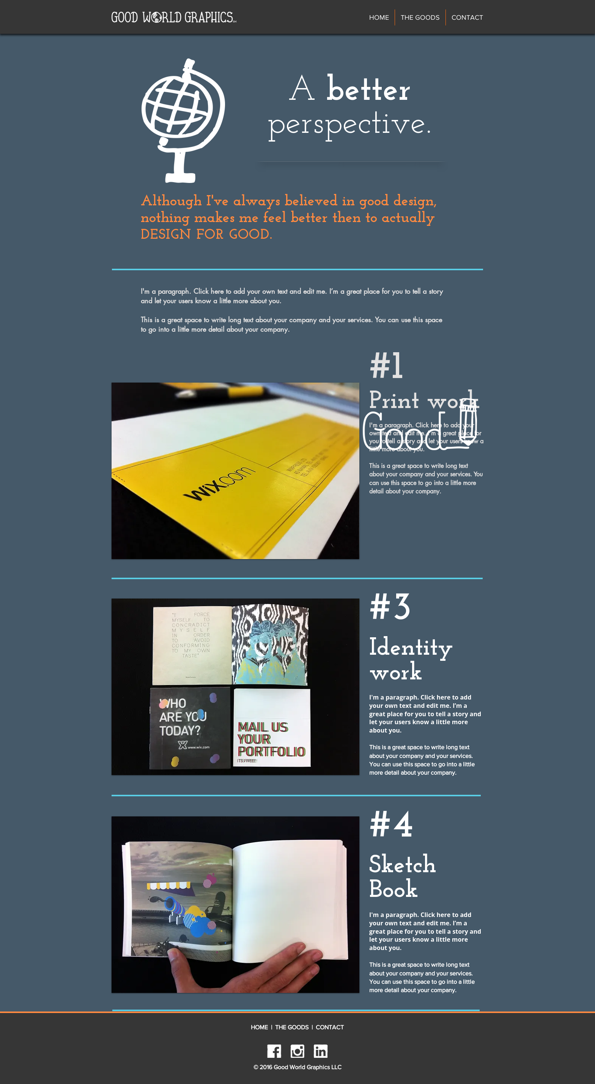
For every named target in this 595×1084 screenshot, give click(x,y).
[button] (235, 471)
